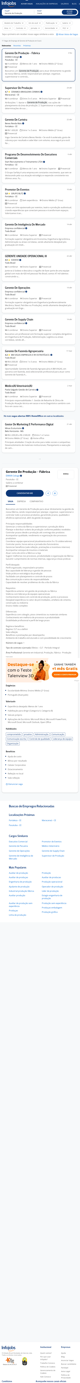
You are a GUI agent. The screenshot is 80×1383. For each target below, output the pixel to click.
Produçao (13, 910)
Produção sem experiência (54, 903)
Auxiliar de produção (18, 873)
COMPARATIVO (36, 501)
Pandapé (64, 1368)
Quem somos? (46, 1353)
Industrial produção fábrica (21, 891)
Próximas (27, 45)
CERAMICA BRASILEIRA (26, 91)
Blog (74, 4)
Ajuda (63, 1353)
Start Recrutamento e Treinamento (25, 161)
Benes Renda (14, 123)
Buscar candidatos (68, 1364)
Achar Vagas (27, 4)
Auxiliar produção (17, 895)
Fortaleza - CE (15, 820)
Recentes (17, 45)
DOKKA (13, 57)
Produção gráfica (50, 912)
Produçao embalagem (52, 907)
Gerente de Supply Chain (53, 851)
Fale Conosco (45, 1377)
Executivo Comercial (18, 841)
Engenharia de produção (20, 881)
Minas (14, 428)
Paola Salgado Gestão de (21, 389)
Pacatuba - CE (15, 825)
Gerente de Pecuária (18, 846)
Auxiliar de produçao (18, 877)
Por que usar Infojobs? (45, 1358)
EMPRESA (21, 501)
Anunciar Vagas (67, 1360)
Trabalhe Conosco (47, 1363)
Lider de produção (50, 891)
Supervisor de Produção (53, 855)
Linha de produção (17, 915)
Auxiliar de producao (51, 877)
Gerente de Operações (19, 851)
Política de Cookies (47, 1367)
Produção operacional (52, 881)
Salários (65, 4)
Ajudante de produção (19, 886)
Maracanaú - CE (49, 820)
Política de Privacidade (66, 1376)
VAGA (10, 501)
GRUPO (18, 193)
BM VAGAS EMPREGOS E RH (31, 355)
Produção (46, 873)
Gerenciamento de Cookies (47, 1371)
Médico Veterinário (50, 846)
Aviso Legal (65, 1371)
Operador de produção (52, 886)
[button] (69, 12)
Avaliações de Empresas (47, 4)
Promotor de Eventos (52, 841)
